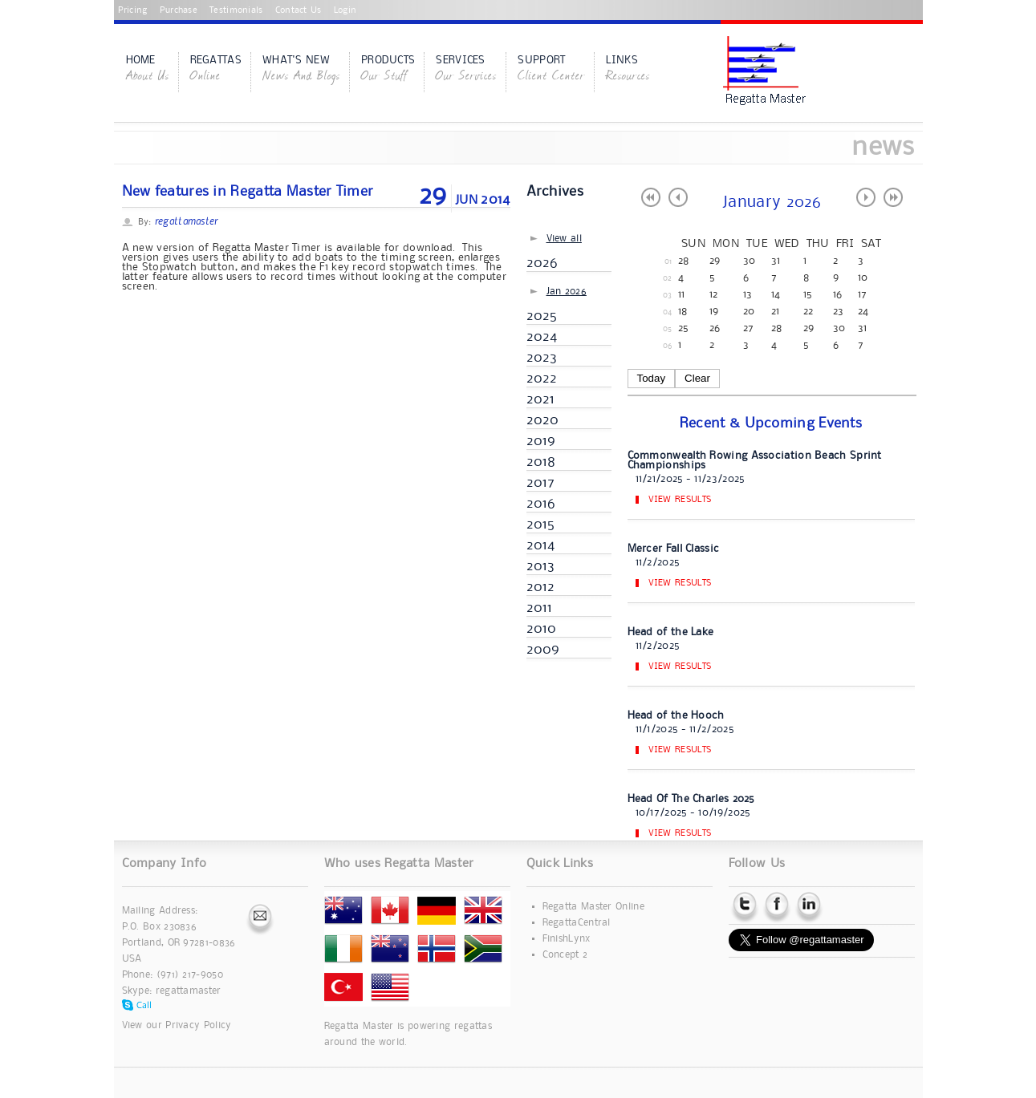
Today (651, 378)
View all (564, 238)
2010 (541, 628)
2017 (540, 482)
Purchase (178, 10)
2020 (542, 420)
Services (466, 69)
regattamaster (188, 991)
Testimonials (236, 10)
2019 (541, 441)
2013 (540, 566)
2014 (540, 545)
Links (628, 69)
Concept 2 (565, 954)
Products (388, 69)
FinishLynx (566, 938)
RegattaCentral (576, 922)
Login (345, 10)
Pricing (133, 10)
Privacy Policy (198, 1025)
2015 (540, 524)
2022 (542, 378)
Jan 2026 (566, 291)
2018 (541, 462)
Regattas (216, 69)
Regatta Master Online (593, 906)
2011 (539, 608)
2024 (542, 336)
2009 (543, 649)
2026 (542, 263)
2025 (542, 316)
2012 (540, 587)
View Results (680, 500)
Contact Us (298, 10)
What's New (301, 69)
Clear (697, 378)
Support (551, 69)
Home (147, 69)
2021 (540, 399)
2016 (541, 503)
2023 (542, 357)
